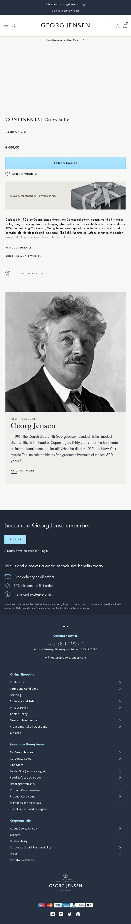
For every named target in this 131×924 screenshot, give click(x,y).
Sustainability (18, 841)
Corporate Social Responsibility (30, 847)
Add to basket (65, 163)
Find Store (17, 765)
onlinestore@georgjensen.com (65, 657)
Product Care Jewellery (25, 790)
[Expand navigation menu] (6, 25)
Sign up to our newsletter (65, 10)
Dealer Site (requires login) (27, 771)
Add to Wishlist (25, 174)
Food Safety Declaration (26, 777)
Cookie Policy (19, 714)
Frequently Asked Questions (28, 726)
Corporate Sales (20, 758)
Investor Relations (22, 860)
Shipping (15, 695)
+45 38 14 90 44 (65, 643)
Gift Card (15, 733)
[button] (13, 28)
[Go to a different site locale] (65, 626)
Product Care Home (22, 796)
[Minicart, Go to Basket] (125, 26)
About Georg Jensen (23, 828)
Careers (15, 834)
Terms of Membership (24, 720)
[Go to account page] (118, 26)
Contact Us (17, 682)
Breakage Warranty (22, 783)
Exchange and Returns (24, 701)
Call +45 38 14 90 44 (24, 273)
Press (14, 853)
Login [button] (44, 550)
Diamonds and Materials (25, 802)
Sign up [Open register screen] (15, 539)
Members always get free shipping (65, 4)
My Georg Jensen (21, 752)
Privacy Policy (19, 707)
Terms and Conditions (24, 688)
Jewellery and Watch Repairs (29, 809)
